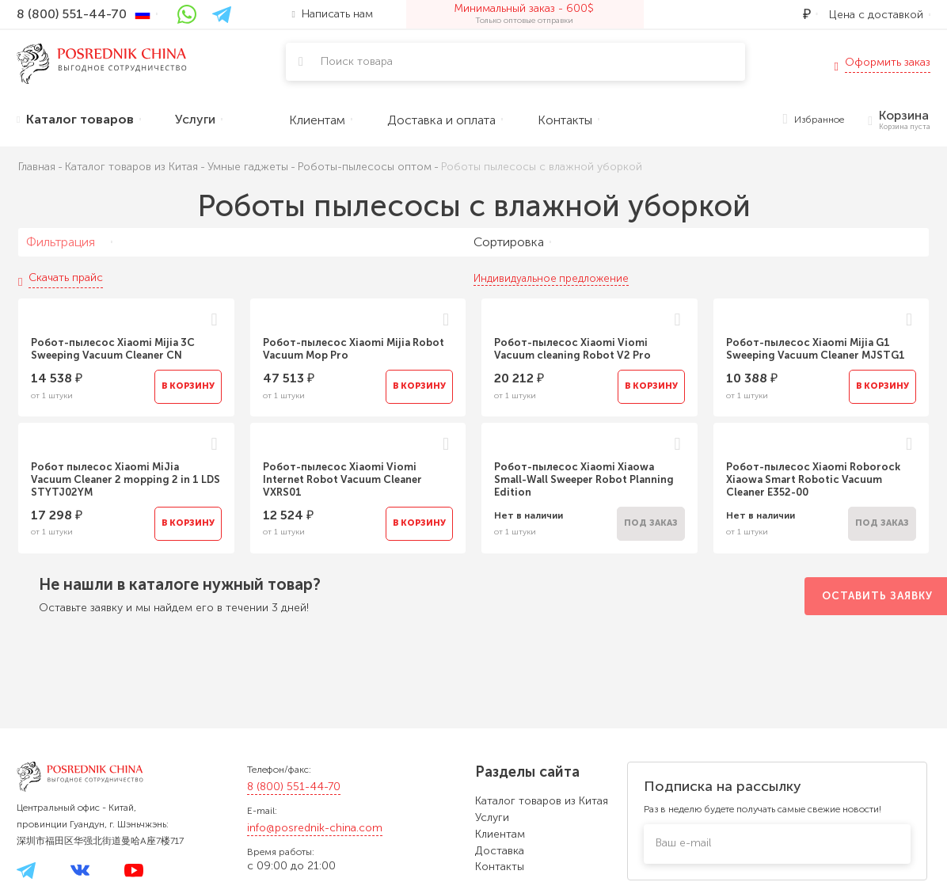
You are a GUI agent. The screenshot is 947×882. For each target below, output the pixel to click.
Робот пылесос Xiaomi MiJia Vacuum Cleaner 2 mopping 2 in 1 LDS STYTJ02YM (125, 479)
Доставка (499, 850)
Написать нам (332, 14)
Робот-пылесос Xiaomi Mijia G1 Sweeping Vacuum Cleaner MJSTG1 (815, 348)
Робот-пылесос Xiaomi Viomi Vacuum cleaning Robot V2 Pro (572, 348)
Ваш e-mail (683, 843)
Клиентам (500, 834)
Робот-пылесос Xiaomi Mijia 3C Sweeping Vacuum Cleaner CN (113, 348)
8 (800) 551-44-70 (293, 786)
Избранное (814, 120)
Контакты (499, 866)
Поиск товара (357, 61)
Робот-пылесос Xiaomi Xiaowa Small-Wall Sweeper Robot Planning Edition (584, 479)
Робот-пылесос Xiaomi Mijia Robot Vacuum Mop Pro (353, 348)
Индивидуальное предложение (551, 278)
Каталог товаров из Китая (541, 801)
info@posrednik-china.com (314, 827)
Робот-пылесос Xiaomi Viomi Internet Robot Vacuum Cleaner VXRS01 (342, 479)
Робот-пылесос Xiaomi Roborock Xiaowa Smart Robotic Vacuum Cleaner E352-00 (813, 479)
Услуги (492, 817)
